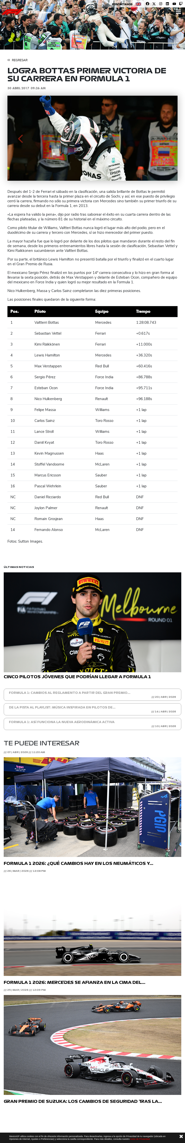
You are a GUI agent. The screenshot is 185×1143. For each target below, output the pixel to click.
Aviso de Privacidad (140, 1139)
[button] (20, 138)
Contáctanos (122, 4)
